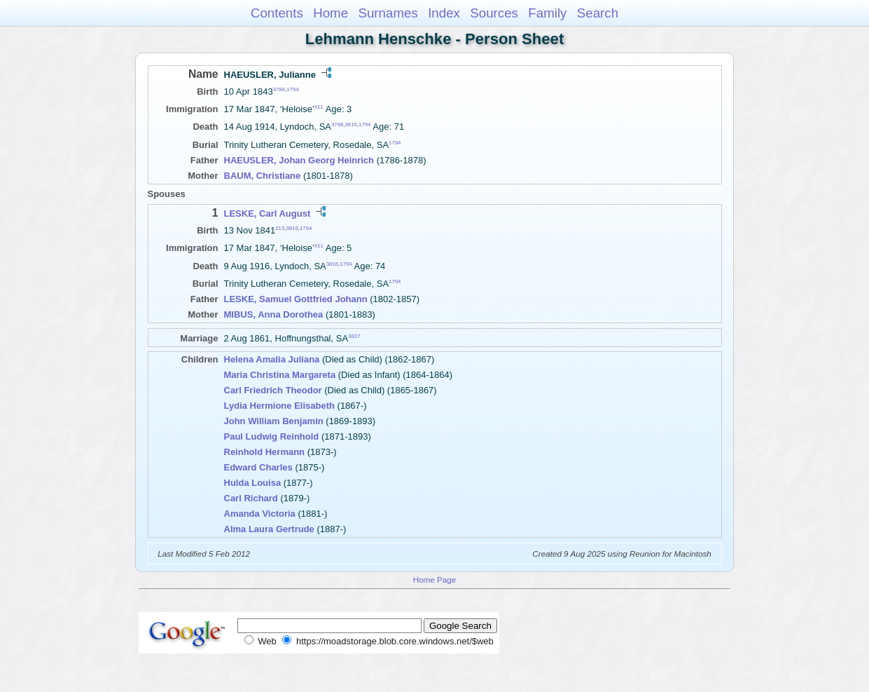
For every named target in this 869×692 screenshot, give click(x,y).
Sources (494, 13)
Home (330, 13)
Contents (277, 13)
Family (547, 13)
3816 (351, 124)
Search (597, 13)
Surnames (387, 13)
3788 (279, 89)
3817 (354, 336)
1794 (292, 89)
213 (279, 228)
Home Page (435, 579)
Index (444, 13)
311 (319, 107)
